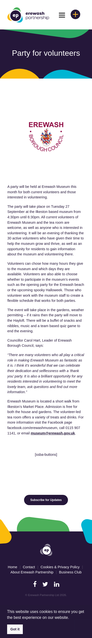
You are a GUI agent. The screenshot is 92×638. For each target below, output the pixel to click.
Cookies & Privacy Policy (59, 567)
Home (12, 567)
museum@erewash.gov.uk (53, 433)
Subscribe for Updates (46, 500)
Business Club (70, 572)
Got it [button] (15, 629)
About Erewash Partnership (32, 572)
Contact (29, 567)
